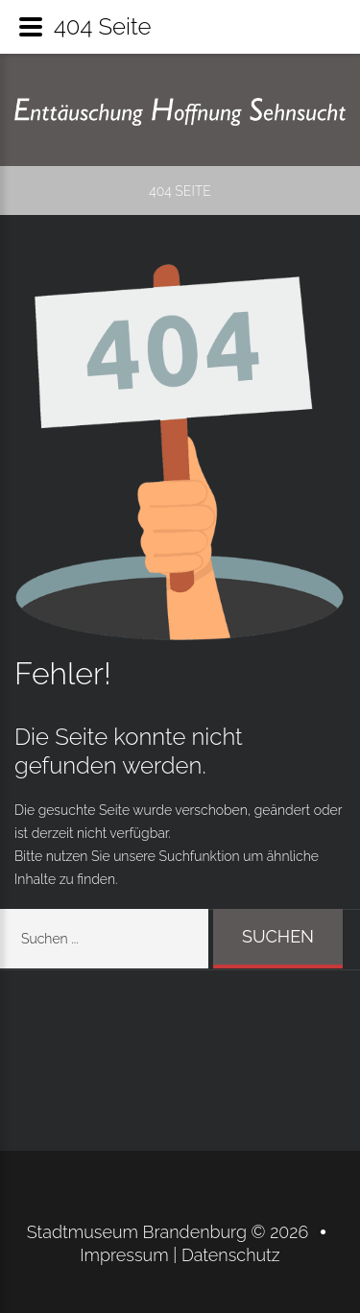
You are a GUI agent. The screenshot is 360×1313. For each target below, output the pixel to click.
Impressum (126, 1255)
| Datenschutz (226, 1255)
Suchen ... (213, 909)
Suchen (278, 936)
